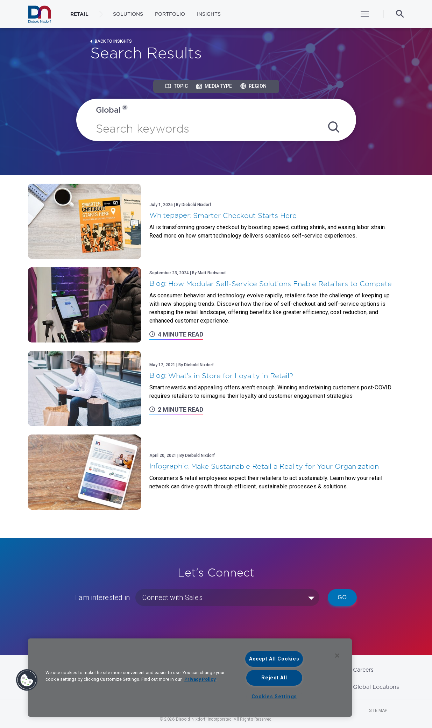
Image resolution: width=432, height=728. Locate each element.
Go (342, 597)
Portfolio (170, 14)
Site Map (378, 710)
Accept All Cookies (274, 659)
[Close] (337, 655)
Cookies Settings (274, 697)
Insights (209, 14)
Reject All (274, 678)
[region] (190, 677)
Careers (363, 669)
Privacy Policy (199, 679)
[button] (27, 680)
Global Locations (376, 686)
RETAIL (79, 14)
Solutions (128, 14)
